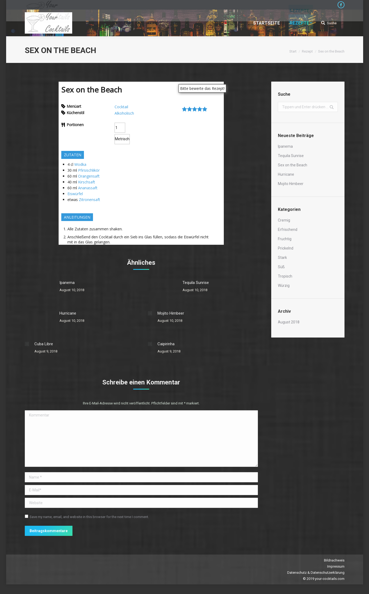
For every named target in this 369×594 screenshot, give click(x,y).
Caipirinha (166, 344)
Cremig (284, 220)
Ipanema (67, 282)
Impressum (335, 566)
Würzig (284, 285)
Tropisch (285, 276)
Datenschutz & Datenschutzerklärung (315, 573)
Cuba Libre (43, 344)
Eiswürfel (75, 193)
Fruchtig (284, 239)
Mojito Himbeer (170, 313)
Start (293, 51)
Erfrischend (287, 229)
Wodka (80, 164)
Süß (281, 267)
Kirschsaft (86, 181)
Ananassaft (88, 187)
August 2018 (288, 322)
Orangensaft (89, 176)
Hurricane (67, 313)
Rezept (307, 51)
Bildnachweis (334, 560)
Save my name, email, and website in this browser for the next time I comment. (89, 517)
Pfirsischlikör (89, 170)
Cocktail (121, 106)
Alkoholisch (124, 113)
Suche (331, 23)
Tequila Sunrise (196, 282)
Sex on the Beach (292, 165)
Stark (282, 257)
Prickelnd (285, 248)
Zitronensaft (89, 199)
